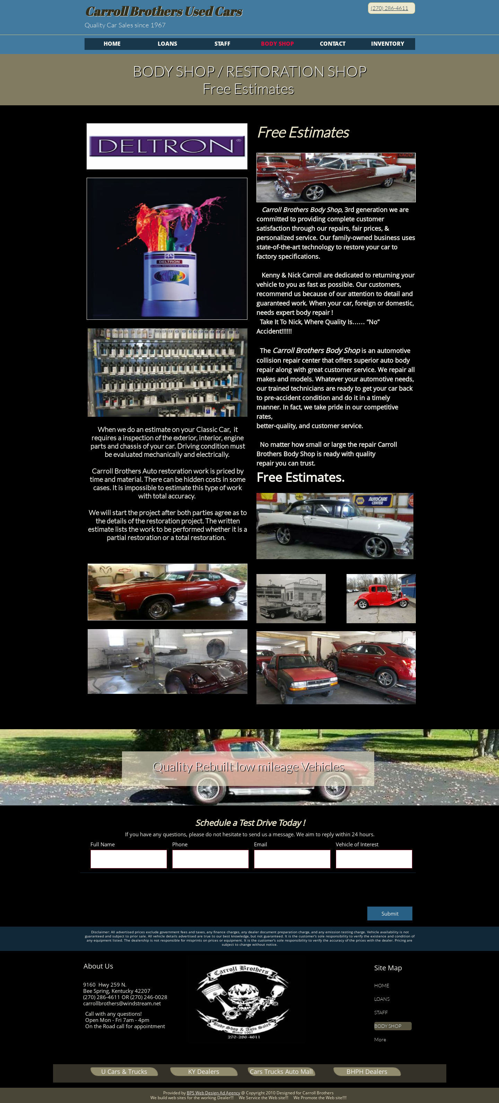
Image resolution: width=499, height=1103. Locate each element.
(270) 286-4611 (389, 8)
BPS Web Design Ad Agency (213, 1093)
